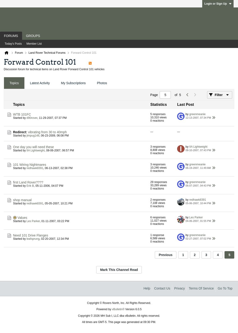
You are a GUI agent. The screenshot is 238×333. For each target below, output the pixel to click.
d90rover (31, 118)
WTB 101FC (22, 114)
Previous (165, 255)
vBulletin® (118, 309)
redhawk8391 (34, 168)
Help (146, 288)
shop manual (22, 200)
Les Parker (33, 221)
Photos (102, 83)
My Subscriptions (73, 83)
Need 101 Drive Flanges (30, 235)
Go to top (225, 288)
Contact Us (162, 288)
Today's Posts (13, 43)
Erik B (30, 185)
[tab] (14, 83)
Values (22, 218)
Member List (34, 43)
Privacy (179, 288)
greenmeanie (197, 114)
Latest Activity (40, 83)
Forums (11, 36)
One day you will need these (33, 147)
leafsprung (33, 238)
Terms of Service (201, 288)
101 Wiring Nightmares (29, 164)
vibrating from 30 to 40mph (47, 132)
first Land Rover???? (28, 182)
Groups (33, 36)
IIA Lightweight (35, 150)
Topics (14, 83)
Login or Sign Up (217, 3)
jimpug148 (32, 135)
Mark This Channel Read (119, 270)
